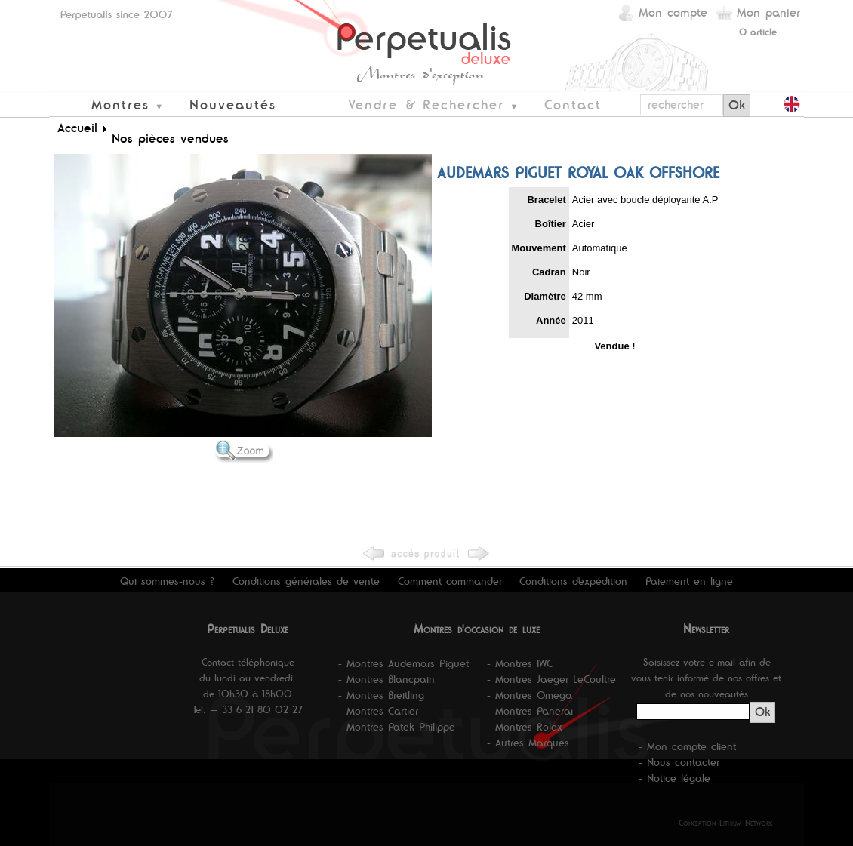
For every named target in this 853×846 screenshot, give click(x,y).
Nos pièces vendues (170, 138)
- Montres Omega (529, 695)
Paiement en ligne (689, 581)
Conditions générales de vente (306, 581)
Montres (120, 104)
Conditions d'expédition (573, 581)
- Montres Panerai (530, 711)
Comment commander (450, 581)
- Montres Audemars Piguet (403, 663)
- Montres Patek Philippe (396, 727)
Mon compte (673, 12)
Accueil (77, 127)
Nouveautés (232, 104)
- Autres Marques (528, 742)
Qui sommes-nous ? (167, 581)
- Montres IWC (520, 663)
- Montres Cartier (378, 711)
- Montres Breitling (381, 695)
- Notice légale (674, 778)
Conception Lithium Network (726, 822)
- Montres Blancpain (386, 679)
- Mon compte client (687, 746)
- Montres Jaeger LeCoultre (551, 679)
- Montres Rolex (524, 727)
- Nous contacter (679, 762)
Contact (573, 104)
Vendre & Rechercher (426, 104)
